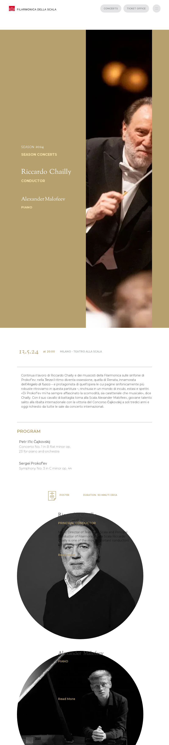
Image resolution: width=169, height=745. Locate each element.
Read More (66, 555)
